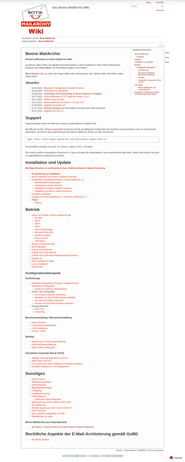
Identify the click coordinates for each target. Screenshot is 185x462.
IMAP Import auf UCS (41, 361)
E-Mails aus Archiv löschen (44, 252)
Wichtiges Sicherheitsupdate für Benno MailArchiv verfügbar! (74, 94)
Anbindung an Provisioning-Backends (49, 341)
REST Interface (39, 410)
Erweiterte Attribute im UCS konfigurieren (50, 366)
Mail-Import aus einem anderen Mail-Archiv (51, 402)
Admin (148, 2)
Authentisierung (39, 385)
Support (138, 59)
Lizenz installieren (40, 264)
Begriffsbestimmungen (42, 387)
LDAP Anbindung (39, 328)
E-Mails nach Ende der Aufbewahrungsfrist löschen (55, 255)
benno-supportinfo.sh (56, 129)
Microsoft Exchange (44, 229)
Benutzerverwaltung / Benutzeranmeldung (146, 74)
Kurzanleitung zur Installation (46, 174)
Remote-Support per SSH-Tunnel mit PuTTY (52, 408)
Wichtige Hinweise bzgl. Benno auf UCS (50, 358)
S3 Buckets (40, 312)
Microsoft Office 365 (44, 232)
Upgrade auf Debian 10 (54, 105)
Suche (162, 6)
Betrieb (137, 65)
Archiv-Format (38, 379)
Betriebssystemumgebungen (48, 182)
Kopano (38, 202)
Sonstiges (139, 85)
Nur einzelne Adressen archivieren (50, 294)
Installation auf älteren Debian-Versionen (53, 188)
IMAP (37, 223)
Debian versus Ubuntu (54, 99)
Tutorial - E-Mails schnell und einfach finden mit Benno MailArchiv (64, 427)
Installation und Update (144, 62)
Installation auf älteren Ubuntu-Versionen (53, 191)
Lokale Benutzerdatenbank (44, 325)
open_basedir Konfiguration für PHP (48, 413)
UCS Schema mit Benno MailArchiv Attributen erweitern (57, 364)
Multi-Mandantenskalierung (44, 344)
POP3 (37, 226)
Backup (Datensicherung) (43, 244)
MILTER (38, 218)
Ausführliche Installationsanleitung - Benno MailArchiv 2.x (58, 179)
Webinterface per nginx (42, 416)
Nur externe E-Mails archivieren (49, 300)
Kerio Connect (41, 238)
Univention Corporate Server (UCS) (149, 81)
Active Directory (39, 322)
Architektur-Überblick (41, 194)
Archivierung (143, 70)
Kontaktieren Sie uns (37, 73)
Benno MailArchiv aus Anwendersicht (147, 88)
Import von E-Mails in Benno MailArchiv (50, 215)
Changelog (37, 390)
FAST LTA (39, 309)
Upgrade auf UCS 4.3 (54, 111)
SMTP (37, 221)
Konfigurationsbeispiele (145, 67)
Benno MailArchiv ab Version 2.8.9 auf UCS (64, 102)
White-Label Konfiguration (43, 347)
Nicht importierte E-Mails (43, 261)
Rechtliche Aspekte (40, 439)
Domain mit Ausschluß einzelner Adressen (54, 303)
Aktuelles (140, 57)
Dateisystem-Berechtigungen (48, 399)
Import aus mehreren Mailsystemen (51, 289)
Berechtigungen (39, 247)
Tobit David (40, 241)
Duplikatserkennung (41, 393)
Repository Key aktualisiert (56, 91)
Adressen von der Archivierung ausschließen (55, 297)
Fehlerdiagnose (39, 396)
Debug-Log (37, 258)
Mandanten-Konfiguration (43, 286)
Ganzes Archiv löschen (42, 249)
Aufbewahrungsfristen (41, 382)
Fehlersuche (37, 267)
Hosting (141, 78)
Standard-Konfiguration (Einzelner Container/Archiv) (55, 283)
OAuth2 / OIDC (38, 331)
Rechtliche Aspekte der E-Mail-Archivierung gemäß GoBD (147, 93)
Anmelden (160, 2)
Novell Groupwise (43, 235)
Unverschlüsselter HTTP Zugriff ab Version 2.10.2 (66, 96)
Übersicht (160, 10)
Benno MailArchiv (47, 38)
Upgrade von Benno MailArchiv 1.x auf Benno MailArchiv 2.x (59, 197)
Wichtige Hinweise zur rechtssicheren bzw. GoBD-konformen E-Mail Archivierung (65, 168)
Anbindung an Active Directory (48, 185)
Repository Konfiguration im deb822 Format (64, 88)
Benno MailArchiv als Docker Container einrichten (54, 177)
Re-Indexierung (39, 405)
